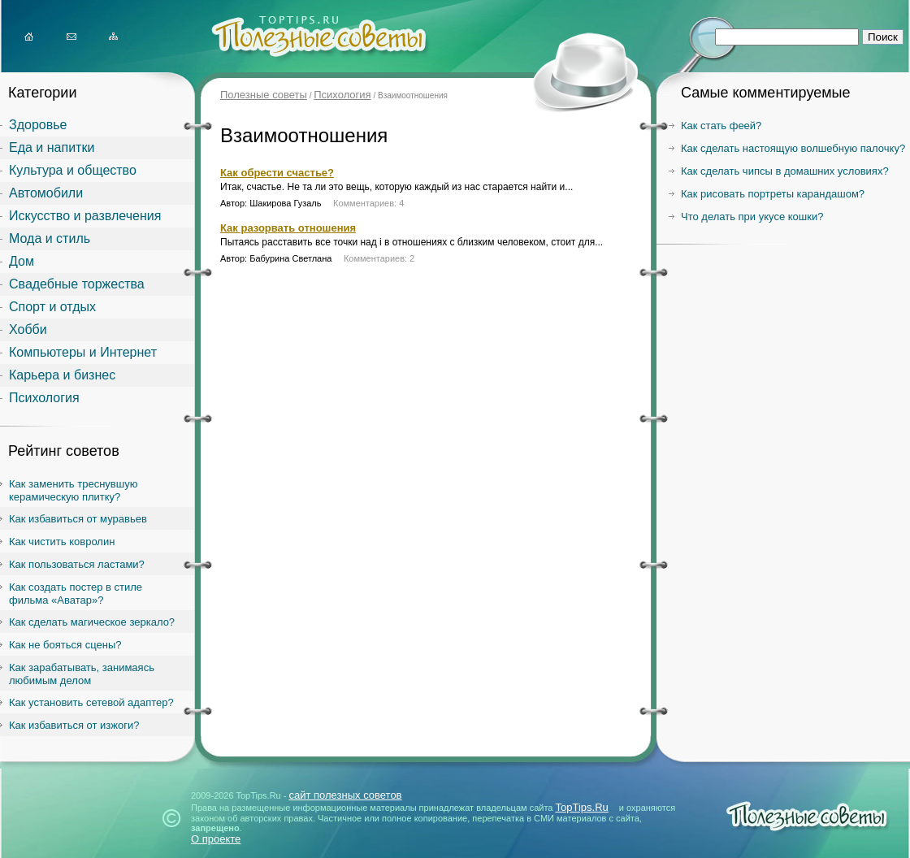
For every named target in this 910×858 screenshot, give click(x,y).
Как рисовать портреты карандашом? (772, 194)
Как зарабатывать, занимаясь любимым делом (81, 674)
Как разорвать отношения (288, 228)
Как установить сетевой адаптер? (91, 702)
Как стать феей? (721, 125)
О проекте (215, 839)
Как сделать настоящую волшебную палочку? (793, 148)
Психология (342, 95)
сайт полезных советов (344, 795)
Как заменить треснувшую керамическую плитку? (73, 490)
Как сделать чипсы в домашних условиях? (785, 171)
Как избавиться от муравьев (78, 519)
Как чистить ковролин (62, 541)
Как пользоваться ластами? (77, 564)
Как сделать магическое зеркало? (92, 622)
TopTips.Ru (582, 807)
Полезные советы (263, 95)
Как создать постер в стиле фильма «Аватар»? (75, 593)
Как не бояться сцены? (65, 645)
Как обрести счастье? (277, 173)
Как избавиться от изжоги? (74, 725)
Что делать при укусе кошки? (752, 216)
